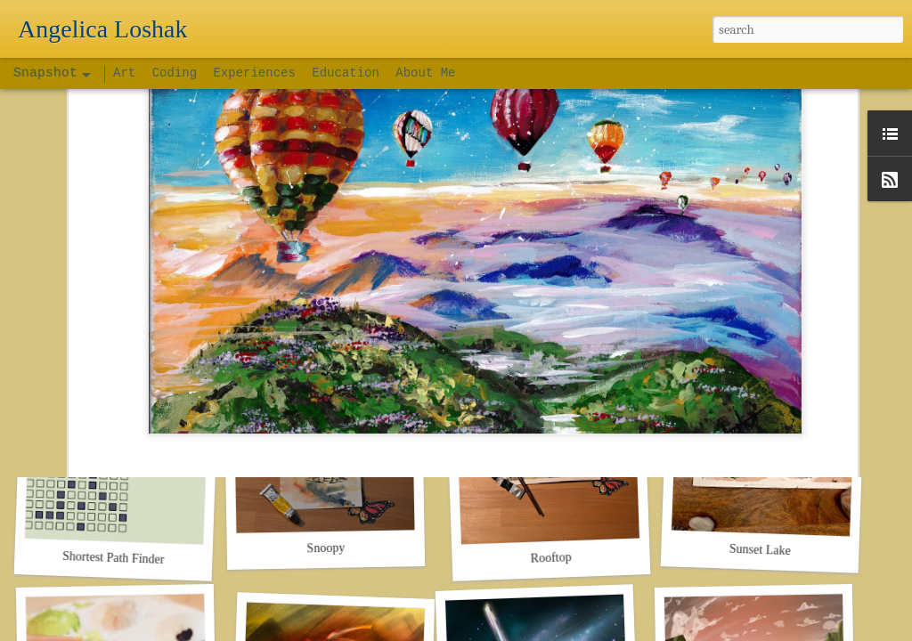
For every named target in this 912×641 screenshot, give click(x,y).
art (482, 316)
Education (345, 73)
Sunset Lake (760, 549)
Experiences (254, 73)
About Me (425, 73)
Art (128, 73)
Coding (178, 73)
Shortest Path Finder (113, 557)
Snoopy (325, 548)
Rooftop (550, 557)
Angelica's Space (524, 292)
